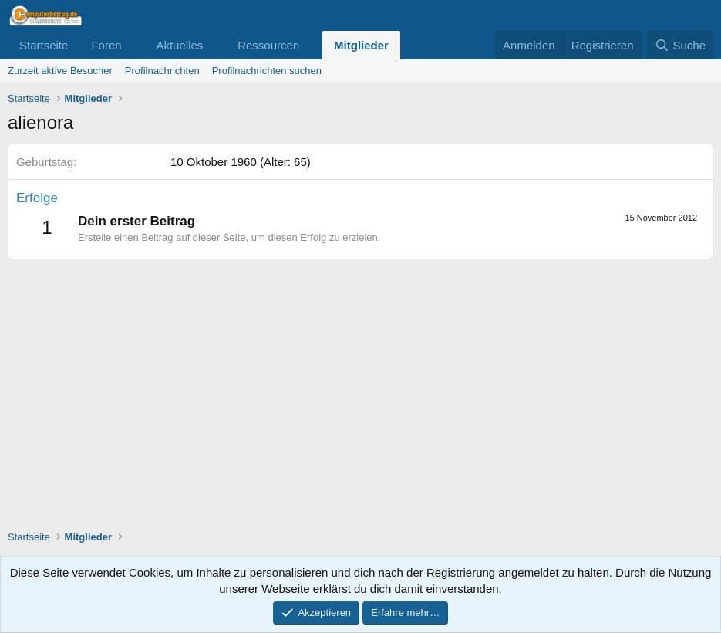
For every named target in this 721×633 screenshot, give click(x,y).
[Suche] (680, 45)
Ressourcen (268, 45)
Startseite (43, 45)
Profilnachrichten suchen (267, 70)
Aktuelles (179, 45)
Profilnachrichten (162, 70)
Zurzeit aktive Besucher (60, 70)
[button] (133, 45)
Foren (106, 45)
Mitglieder (361, 45)
